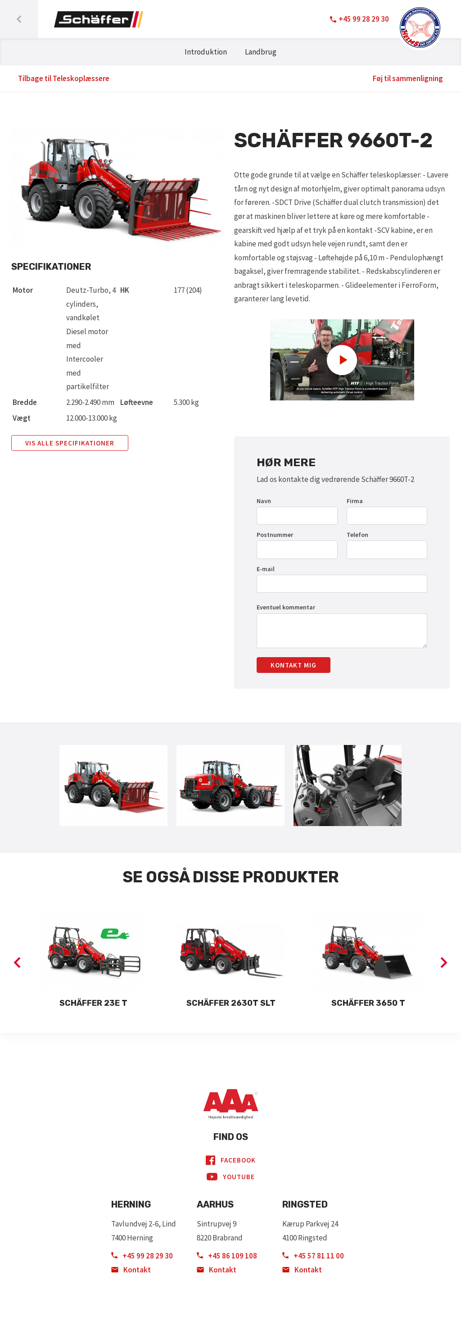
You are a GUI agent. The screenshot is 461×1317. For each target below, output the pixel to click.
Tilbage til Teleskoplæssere (63, 78)
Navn (264, 501)
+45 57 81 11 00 (313, 1256)
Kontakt (131, 1270)
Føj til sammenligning (408, 78)
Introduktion (206, 52)
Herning (131, 1204)
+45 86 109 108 (227, 1256)
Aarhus (215, 1204)
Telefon (357, 535)
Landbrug (260, 52)
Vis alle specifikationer (69, 443)
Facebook (231, 1160)
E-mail (266, 569)
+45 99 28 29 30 (142, 1256)
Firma (355, 501)
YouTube (231, 1177)
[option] (93, 960)
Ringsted (305, 1204)
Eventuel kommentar (286, 607)
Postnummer (275, 535)
